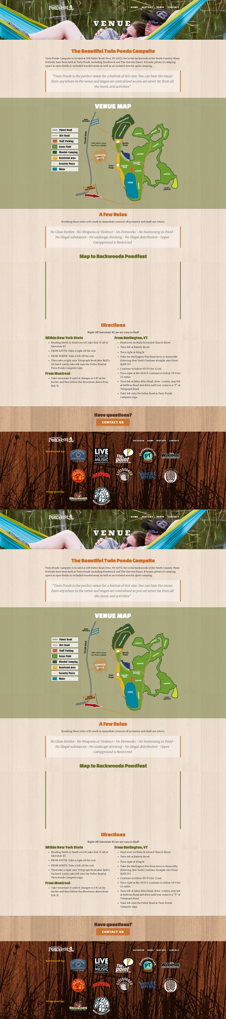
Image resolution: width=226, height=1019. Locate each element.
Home (134, 7)
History (147, 7)
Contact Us (113, 422)
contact (174, 441)
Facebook (138, 441)
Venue (160, 7)
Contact (173, 7)
